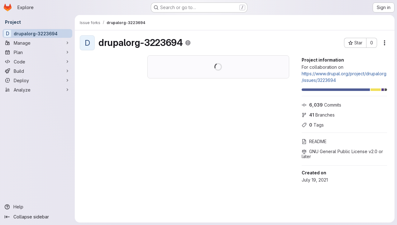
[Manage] (37, 42)
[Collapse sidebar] (37, 216)
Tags (313, 125)
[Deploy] (37, 80)
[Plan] (37, 52)
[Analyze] (37, 89)
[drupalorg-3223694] (37, 33)
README (314, 141)
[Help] (37, 206)
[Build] (37, 71)
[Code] (37, 61)
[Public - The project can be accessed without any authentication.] (187, 42)
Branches (318, 115)
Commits (321, 105)
